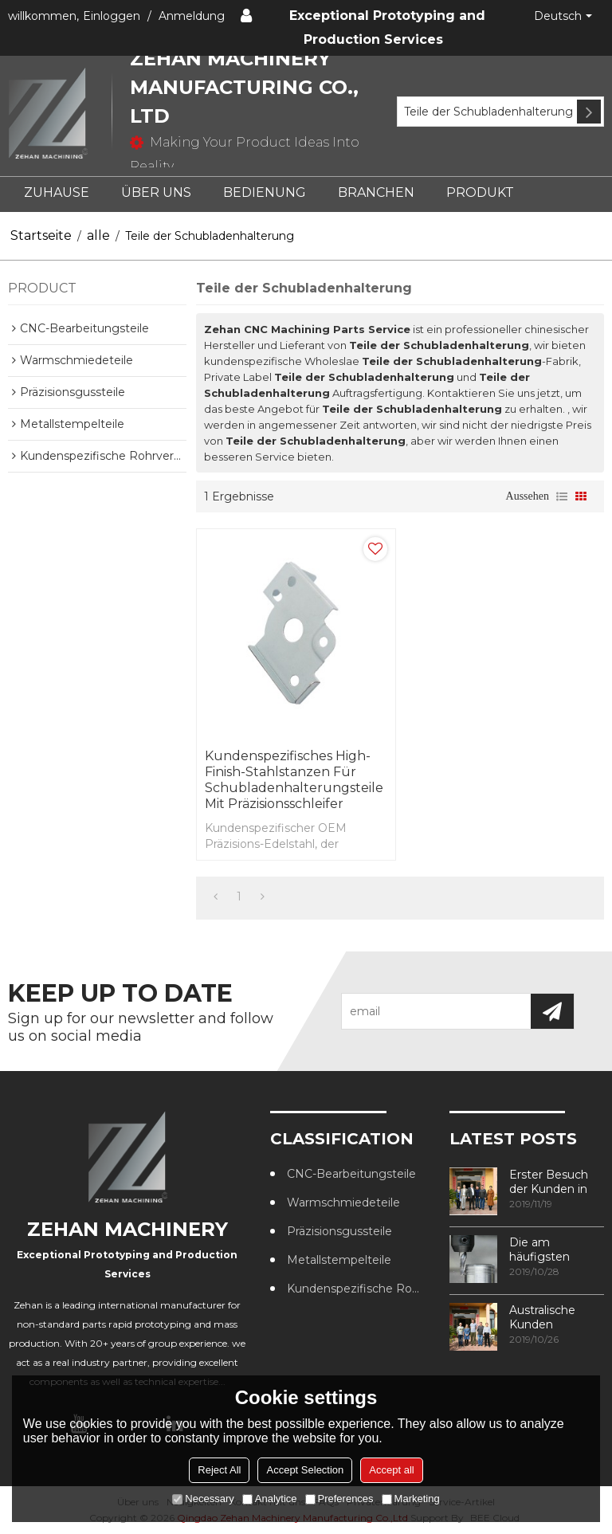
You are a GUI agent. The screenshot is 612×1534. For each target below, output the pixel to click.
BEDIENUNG (264, 192)
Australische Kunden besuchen (542, 1317)
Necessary (202, 1499)
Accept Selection (304, 1470)
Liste (561, 496)
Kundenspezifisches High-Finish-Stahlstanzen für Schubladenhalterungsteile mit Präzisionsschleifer (294, 779)
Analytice (269, 1499)
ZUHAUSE (56, 192)
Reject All (219, 1470)
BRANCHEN (376, 192)
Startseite (41, 235)
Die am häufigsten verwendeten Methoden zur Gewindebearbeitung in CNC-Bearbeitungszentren (556, 1249)
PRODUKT (480, 192)
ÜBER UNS (156, 192)
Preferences (339, 1499)
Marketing (411, 1499)
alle (98, 235)
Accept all (391, 1470)
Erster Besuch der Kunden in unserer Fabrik (548, 1181)
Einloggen (111, 16)
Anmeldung (192, 16)
